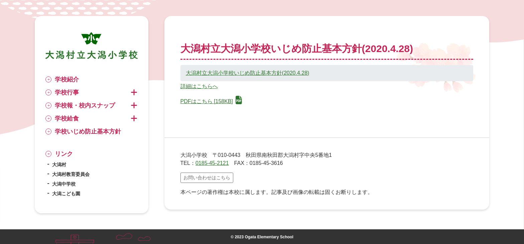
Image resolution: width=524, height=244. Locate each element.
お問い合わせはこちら (206, 177)
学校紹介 (67, 79)
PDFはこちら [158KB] (211, 101)
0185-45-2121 (212, 163)
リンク (64, 154)
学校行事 (67, 92)
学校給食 (67, 118)
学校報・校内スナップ (85, 105)
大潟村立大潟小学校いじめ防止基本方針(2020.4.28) (247, 73)
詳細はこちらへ (199, 86)
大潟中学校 (64, 184)
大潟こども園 (66, 193)
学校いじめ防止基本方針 (88, 131)
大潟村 (59, 164)
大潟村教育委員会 (71, 174)
